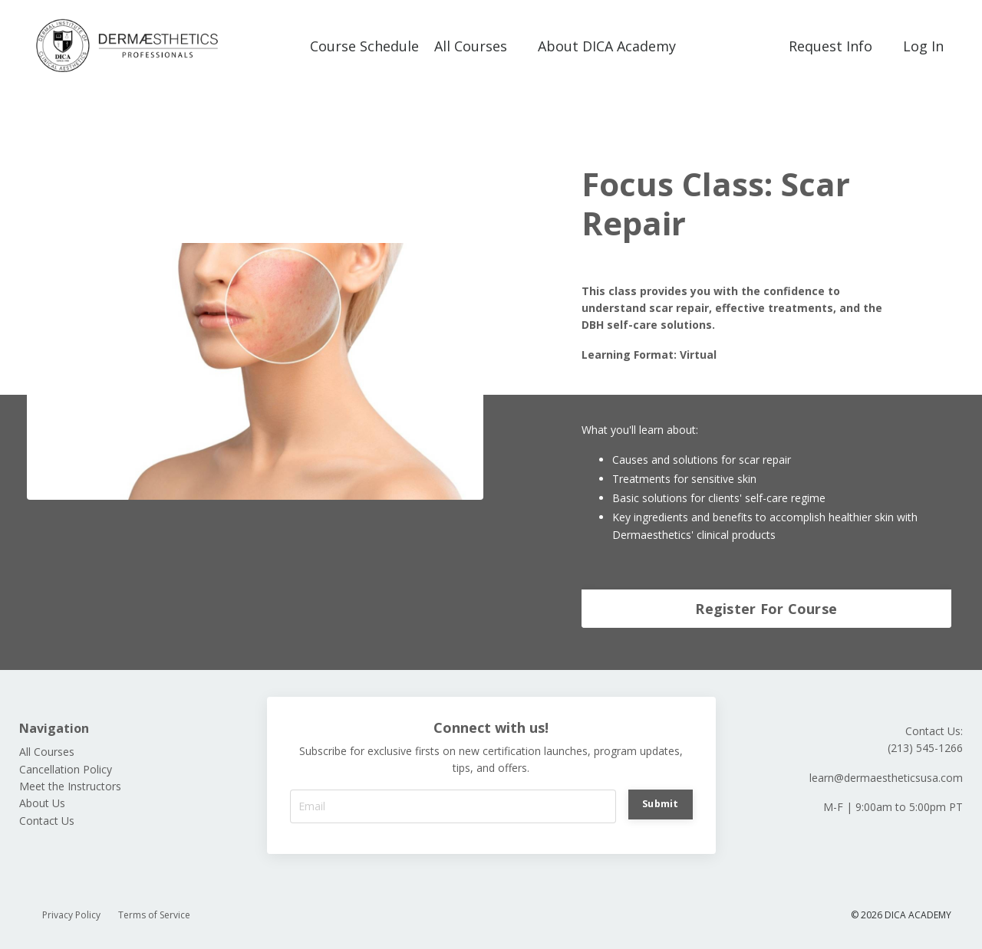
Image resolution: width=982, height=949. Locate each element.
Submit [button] (660, 803)
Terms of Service (154, 914)
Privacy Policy (71, 914)
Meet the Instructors (70, 786)
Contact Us (46, 820)
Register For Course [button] (766, 608)
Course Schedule (364, 46)
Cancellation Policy (65, 769)
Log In (923, 46)
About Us (42, 803)
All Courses (470, 46)
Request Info (830, 46)
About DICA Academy (607, 46)
